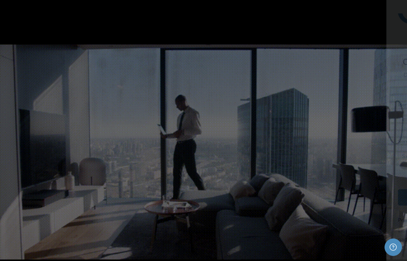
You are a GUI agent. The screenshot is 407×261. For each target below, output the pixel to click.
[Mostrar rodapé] (393, 247)
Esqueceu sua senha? (373, 177)
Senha (273, 141)
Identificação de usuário (293, 105)
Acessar (330, 197)
